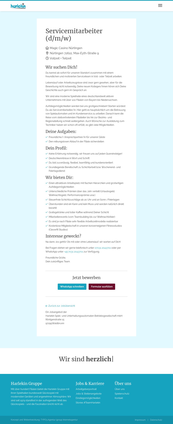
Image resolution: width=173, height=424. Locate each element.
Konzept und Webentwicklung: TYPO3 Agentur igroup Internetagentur (44, 420)
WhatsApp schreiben (72, 286)
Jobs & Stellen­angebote (89, 393)
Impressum (140, 420)
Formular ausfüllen (102, 286)
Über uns (120, 389)
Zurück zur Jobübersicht (60, 305)
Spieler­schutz (122, 393)
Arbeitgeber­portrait (86, 389)
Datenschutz (156, 420)
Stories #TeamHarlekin (88, 402)
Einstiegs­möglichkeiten (88, 398)
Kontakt (119, 398)
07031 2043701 (103, 247)
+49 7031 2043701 (73, 251)
